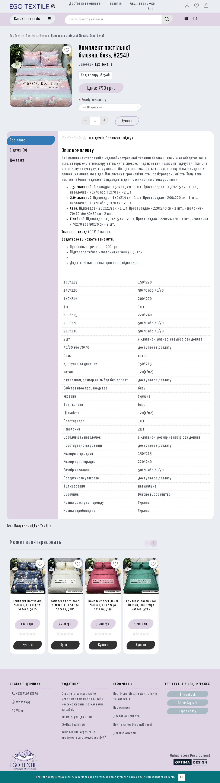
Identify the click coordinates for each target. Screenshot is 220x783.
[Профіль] (187, 7)
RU (186, 19)
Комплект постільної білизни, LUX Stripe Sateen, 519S (103, 605)
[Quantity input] (95, 120)
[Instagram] (53, 6)
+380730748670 (25, 693)
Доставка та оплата (84, 4)
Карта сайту (187, 711)
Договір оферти (124, 733)
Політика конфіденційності (132, 724)
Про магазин (122, 707)
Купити (127, 121)
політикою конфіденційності (156, 777)
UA (195, 19)
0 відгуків (97, 138)
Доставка (17, 160)
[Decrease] (85, 120)
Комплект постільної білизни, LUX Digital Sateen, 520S (27, 605)
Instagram (187, 703)
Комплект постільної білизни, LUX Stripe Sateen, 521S (141, 605)
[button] (153, 543)
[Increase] (104, 120)
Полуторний (23, 526)
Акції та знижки (142, 4)
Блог (151, 9)
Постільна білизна (37, 35)
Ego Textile (17, 35)
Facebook (187, 694)
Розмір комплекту (94, 99)
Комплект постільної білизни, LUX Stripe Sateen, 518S (65, 605)
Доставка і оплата (126, 716)
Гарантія (115, 4)
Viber (17, 710)
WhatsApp (21, 702)
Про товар (18, 140)
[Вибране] (197, 7)
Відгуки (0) (18, 150)
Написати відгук (120, 138)
